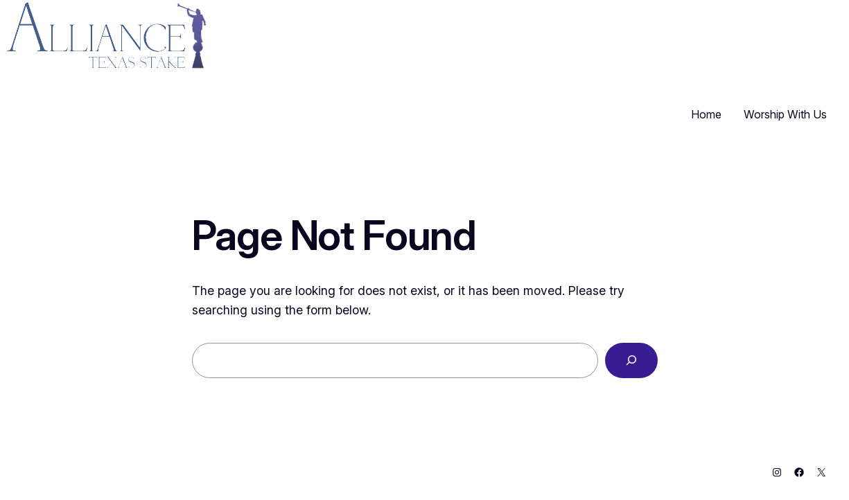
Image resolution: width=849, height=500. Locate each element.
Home (706, 114)
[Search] (631, 361)
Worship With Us (785, 114)
